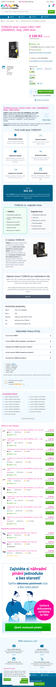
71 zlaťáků (28, 489)
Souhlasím (7, 679)
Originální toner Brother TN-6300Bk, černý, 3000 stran (22, 542)
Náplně (10, 17)
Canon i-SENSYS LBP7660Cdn (38, 399)
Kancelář (45, 17)
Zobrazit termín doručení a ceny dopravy (40, 52)
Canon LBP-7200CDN (35, 411)
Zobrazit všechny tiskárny (28, 418)
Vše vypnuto (24, 682)
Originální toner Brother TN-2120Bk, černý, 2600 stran (22, 533)
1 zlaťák (28, 432)
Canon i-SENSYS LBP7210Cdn (12, 399)
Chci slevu (39, 684)
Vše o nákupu (50, 1)
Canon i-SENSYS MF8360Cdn (12, 409)
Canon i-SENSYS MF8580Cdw (12, 411)
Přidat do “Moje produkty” (42, 100)
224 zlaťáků (30, 500)
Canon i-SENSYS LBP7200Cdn (38, 396)
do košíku (50, 434)
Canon (17, 21)
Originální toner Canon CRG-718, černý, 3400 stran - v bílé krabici (25, 449)
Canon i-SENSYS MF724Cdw (37, 401)
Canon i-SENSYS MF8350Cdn (37, 406)
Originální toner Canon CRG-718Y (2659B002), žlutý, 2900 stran (25, 479)
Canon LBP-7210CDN (10, 414)
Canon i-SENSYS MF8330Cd (37, 404)
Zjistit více (28, 296)
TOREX (13, 364)
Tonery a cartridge (10, 21)
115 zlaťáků (30, 510)
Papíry (21, 17)
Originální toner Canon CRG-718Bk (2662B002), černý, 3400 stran (25, 430)
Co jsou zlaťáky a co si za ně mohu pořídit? (41, 61)
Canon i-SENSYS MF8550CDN (37, 409)
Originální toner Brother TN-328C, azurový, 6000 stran (22, 551)
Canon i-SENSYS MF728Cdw (12, 404)
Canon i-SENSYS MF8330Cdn (12, 406)
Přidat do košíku (46, 91)
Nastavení (25, 679)
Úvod (3, 21)
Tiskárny (33, 17)
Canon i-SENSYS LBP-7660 (11, 396)
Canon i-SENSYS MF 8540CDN (12, 401)
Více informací (22, 676)
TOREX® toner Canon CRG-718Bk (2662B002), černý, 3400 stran (25, 487)
